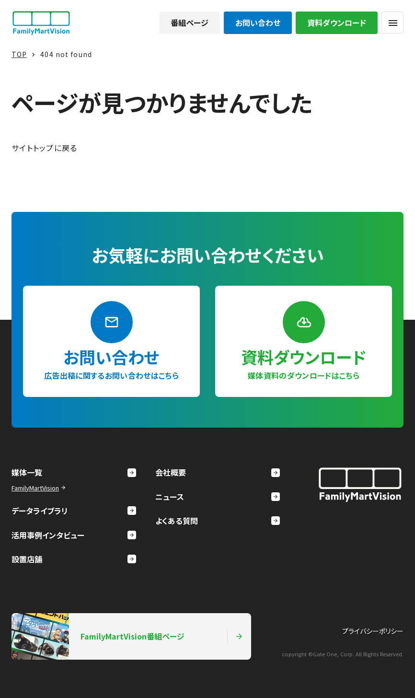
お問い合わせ (257, 22)
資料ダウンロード (336, 22)
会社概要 (217, 472)
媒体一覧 (74, 472)
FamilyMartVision (40, 487)
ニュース (217, 496)
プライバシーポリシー (372, 631)
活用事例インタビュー (74, 535)
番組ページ (189, 22)
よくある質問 (217, 520)
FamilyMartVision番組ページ (127, 636)
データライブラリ (74, 510)
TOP (19, 54)
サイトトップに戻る (45, 147)
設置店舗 (74, 559)
